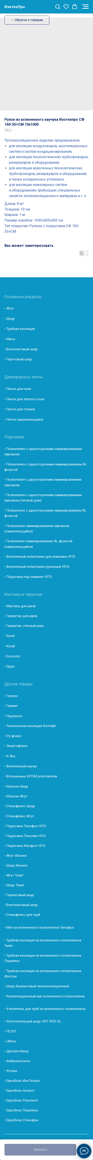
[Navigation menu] (85, 6)
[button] (57, 6)
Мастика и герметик (23, 594)
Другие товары (18, 684)
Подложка (14, 437)
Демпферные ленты (23, 376)
